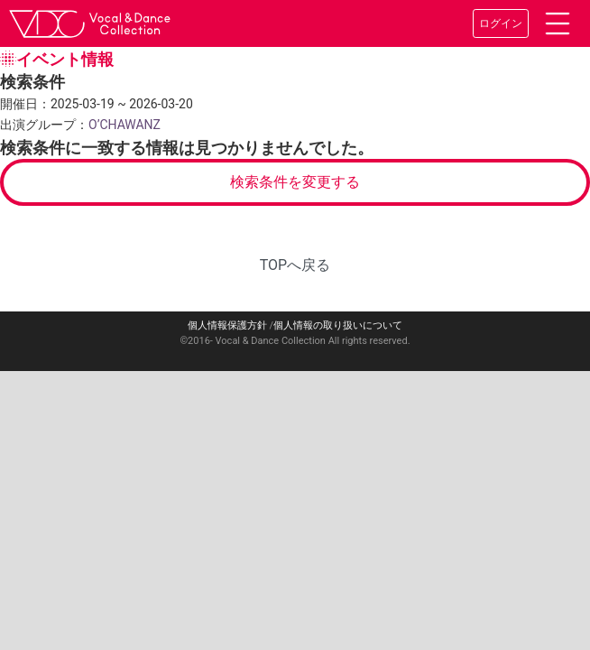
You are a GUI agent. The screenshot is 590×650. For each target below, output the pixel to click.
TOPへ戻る (295, 265)
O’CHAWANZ (124, 124)
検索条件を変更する (295, 181)
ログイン (500, 23)
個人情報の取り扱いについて (337, 325)
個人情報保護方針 (227, 325)
